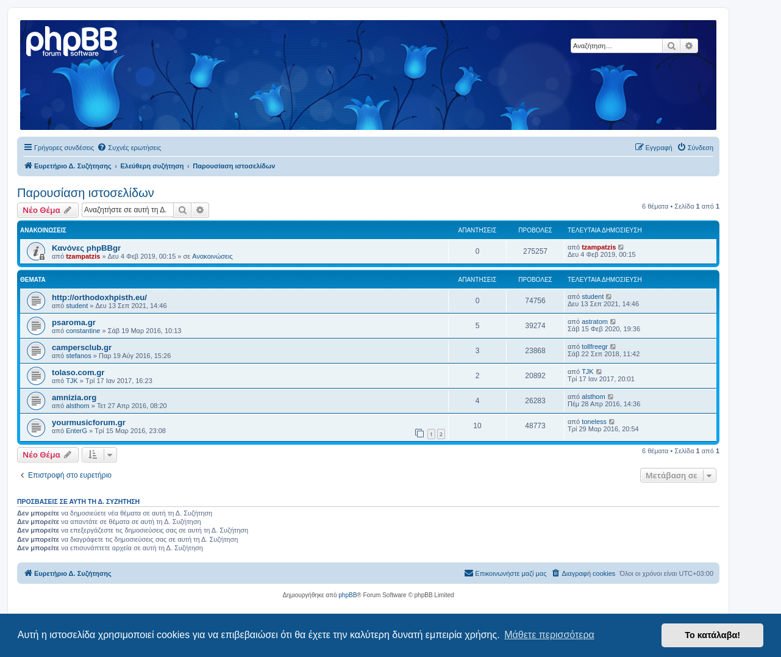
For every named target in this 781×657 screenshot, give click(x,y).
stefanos (78, 355)
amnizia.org (74, 397)
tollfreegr (595, 346)
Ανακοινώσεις (212, 256)
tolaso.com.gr (78, 372)
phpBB (347, 595)
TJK (72, 380)
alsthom (78, 405)
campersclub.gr (82, 347)
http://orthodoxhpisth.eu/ (99, 297)
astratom (595, 321)
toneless (594, 421)
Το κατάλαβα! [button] (712, 635)
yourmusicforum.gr (89, 422)
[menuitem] (129, 147)
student (77, 305)
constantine (83, 330)
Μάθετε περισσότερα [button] (549, 635)
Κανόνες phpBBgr (86, 248)
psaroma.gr (74, 322)
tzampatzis (83, 256)
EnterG (76, 430)
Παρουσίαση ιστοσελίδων (85, 192)
